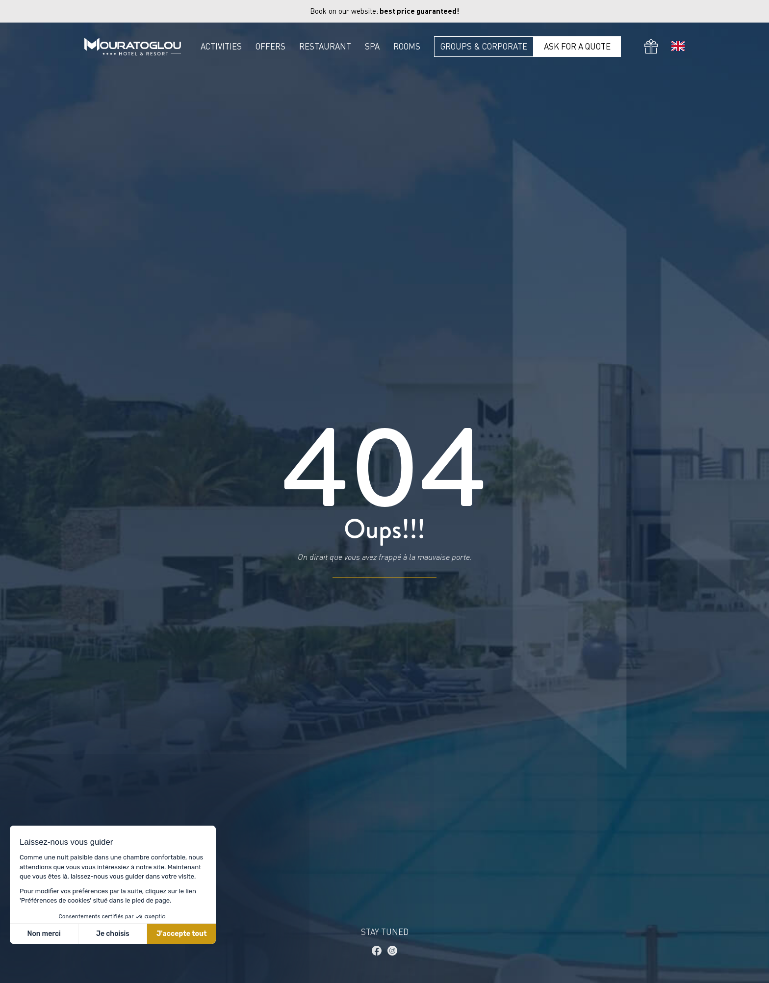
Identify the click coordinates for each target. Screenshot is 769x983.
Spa (372, 46)
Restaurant (325, 46)
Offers (270, 46)
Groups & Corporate (483, 46)
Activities (221, 46)
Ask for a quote (577, 46)
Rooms (406, 46)
